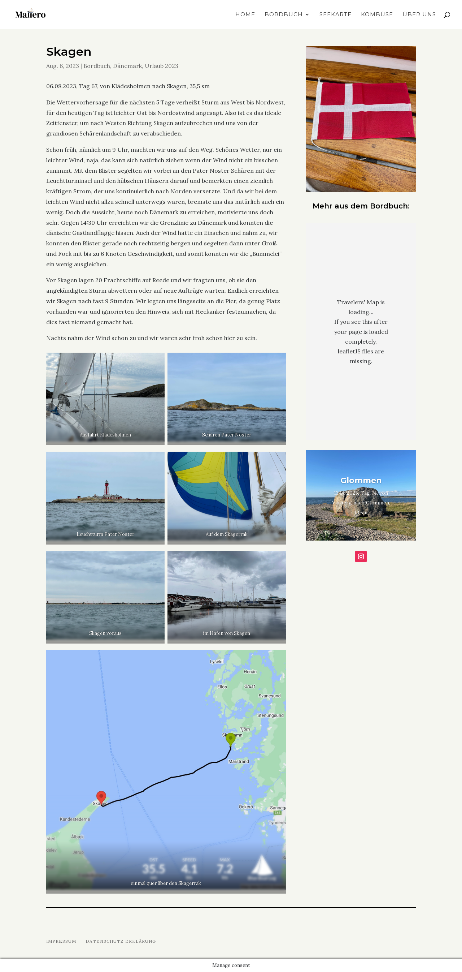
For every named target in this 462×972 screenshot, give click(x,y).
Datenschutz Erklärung (121, 941)
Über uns (419, 15)
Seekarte (335, 15)
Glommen (361, 480)
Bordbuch (284, 15)
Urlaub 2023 (161, 65)
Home (245, 15)
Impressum (61, 941)
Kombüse (377, 15)
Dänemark (127, 65)
